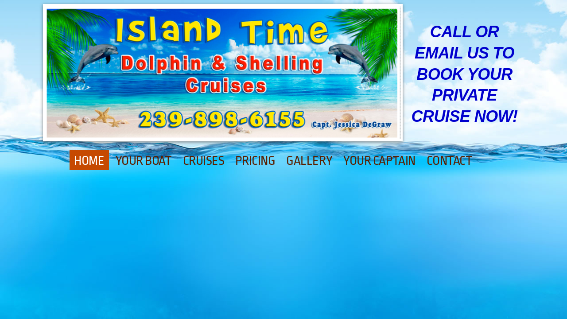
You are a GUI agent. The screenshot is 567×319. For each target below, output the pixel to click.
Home (89, 161)
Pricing (255, 161)
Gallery (309, 161)
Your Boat (144, 161)
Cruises (204, 161)
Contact (450, 161)
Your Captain (379, 161)
